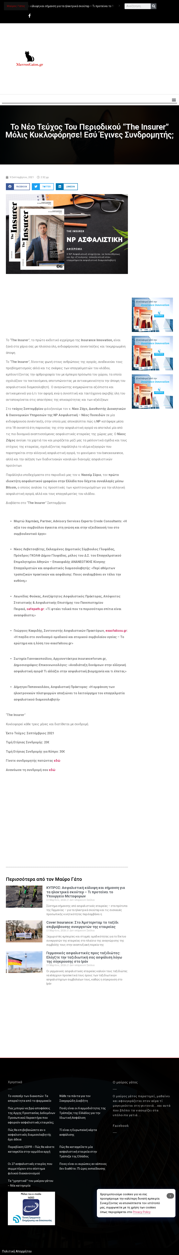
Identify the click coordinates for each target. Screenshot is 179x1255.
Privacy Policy (142, 1212)
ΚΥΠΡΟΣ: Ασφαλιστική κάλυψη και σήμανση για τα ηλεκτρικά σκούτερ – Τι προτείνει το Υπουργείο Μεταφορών (85, 892)
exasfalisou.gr (116, 631)
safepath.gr (35, 609)
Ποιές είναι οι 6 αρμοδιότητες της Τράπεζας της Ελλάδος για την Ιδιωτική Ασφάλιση (82, 1113)
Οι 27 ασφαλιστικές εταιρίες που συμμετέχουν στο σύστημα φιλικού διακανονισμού (30, 1168)
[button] (174, 99)
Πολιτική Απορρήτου (17, 1251)
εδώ (57, 761)
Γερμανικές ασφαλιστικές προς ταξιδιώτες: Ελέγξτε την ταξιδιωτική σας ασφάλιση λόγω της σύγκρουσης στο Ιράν (84, 957)
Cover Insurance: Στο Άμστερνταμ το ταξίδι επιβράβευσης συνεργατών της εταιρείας (82, 924)
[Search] (153, 6)
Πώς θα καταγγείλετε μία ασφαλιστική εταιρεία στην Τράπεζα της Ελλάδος (78, 1151)
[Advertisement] (115, 58)
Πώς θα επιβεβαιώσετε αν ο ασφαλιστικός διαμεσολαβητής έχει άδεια (29, 1134)
